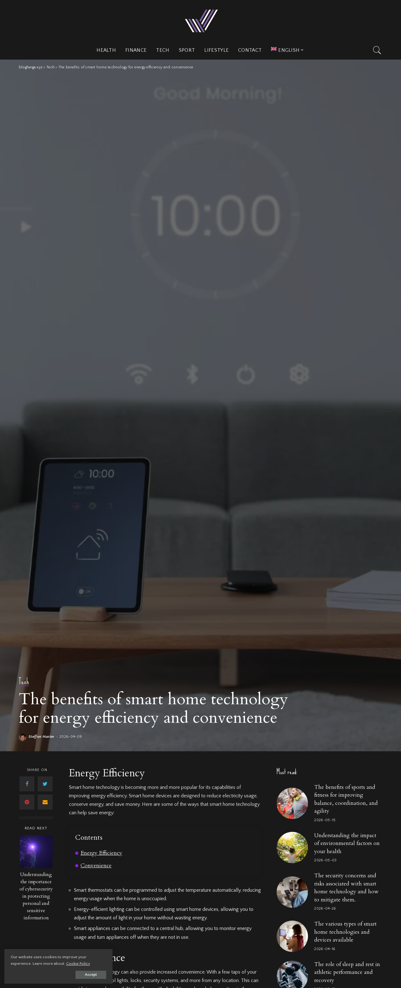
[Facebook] (26, 783)
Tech (24, 682)
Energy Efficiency (101, 853)
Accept (77, 974)
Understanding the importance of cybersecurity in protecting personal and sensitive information (36, 896)
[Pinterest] (26, 802)
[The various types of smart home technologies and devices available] (292, 936)
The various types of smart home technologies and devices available (345, 931)
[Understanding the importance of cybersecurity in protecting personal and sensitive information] (36, 851)
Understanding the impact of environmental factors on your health (347, 843)
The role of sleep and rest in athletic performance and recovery (347, 972)
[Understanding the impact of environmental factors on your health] (292, 847)
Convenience (96, 865)
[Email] (45, 802)
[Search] (377, 50)
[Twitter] (45, 783)
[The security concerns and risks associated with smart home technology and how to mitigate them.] (292, 892)
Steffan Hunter (42, 737)
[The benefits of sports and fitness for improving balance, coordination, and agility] (292, 803)
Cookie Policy (78, 963)
